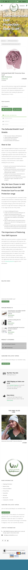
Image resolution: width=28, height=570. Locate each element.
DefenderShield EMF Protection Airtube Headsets (16, 328)
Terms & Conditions (7, 488)
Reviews (5, 124)
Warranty (6, 121)
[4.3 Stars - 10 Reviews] (16, 324)
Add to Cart (7, 109)
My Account (5, 497)
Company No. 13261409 (8, 500)
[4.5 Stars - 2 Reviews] (14, 79)
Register (24, 1)
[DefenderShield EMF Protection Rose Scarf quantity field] (3, 104)
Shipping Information (7, 484)
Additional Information (9, 115)
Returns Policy (6, 486)
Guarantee (5, 493)
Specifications (7, 118)
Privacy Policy (6, 491)
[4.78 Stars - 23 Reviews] (17, 316)
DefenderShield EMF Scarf (8, 299)
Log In (20, 1)
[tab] (14, 115)
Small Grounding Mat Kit (14, 319)
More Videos (5, 301)
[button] (17, 109)
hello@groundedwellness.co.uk (11, 535)
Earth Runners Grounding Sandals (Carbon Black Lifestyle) (16, 311)
